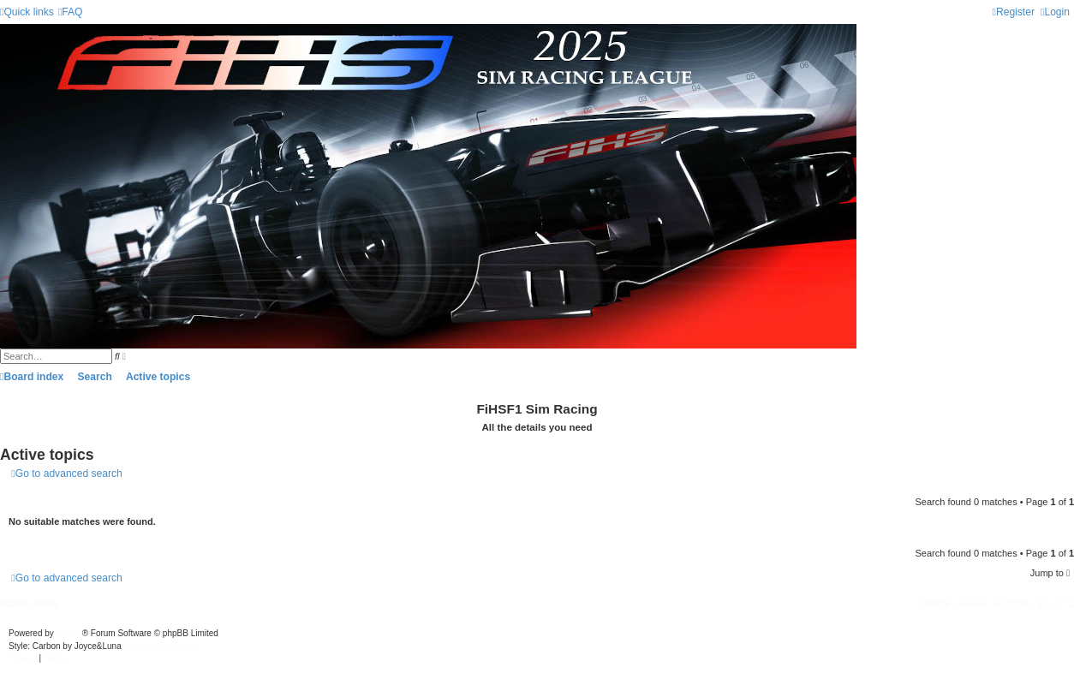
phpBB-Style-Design (162, 646)
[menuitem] (70, 12)
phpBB (69, 633)
